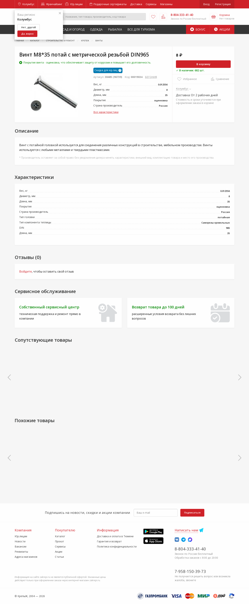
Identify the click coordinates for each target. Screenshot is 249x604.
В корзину (203, 64)
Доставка (136, 4)
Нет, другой (28, 27)
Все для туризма (141, 29)
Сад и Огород (74, 29)
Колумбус (26, 4)
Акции (222, 29)
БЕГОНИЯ (151, 77)
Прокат (59, 541)
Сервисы (151, 4)
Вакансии (20, 546)
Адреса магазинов (26, 556)
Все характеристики (105, 112)
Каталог (60, 536)
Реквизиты (21, 551)
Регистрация (223, 4)
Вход (206, 4)
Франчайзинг (51, 4)
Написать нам (186, 530)
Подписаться (192, 512)
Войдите (25, 271)
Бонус (197, 29)
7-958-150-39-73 (190, 571)
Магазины (166, 4)
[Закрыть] (60, 13)
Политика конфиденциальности (117, 546)
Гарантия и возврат (109, 541)
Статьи (59, 556)
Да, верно (27, 33)
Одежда (96, 29)
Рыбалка (115, 29)
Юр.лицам (74, 4)
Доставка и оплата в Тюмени (115, 536)
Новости (20, 541)
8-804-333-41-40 (190, 549)
